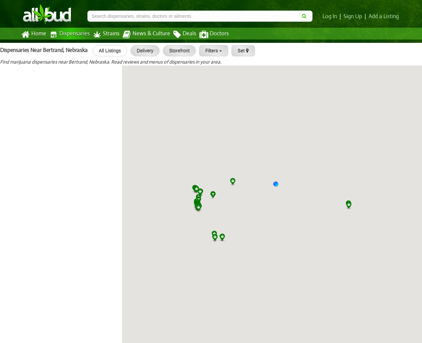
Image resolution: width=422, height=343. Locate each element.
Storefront (176, 50)
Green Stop (16, 90)
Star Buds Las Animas (50, 110)
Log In (331, 16)
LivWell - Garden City (28, 256)
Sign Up (354, 16)
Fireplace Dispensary (49, 319)
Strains (104, 34)
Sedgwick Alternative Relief (35, 69)
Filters (210, 50)
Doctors (208, 34)
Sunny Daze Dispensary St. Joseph (65, 173)
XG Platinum (17, 215)
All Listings (107, 50)
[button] (278, 186)
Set (240, 50)
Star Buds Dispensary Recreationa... (67, 131)
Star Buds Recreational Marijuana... (66, 277)
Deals (180, 34)
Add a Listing (384, 16)
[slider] (21, 75)
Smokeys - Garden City (30, 235)
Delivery (142, 50)
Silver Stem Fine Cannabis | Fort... (64, 298)
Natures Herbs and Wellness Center (44, 194)
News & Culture (143, 34)
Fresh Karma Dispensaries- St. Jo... (65, 152)
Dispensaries (68, 34)
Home (33, 34)
